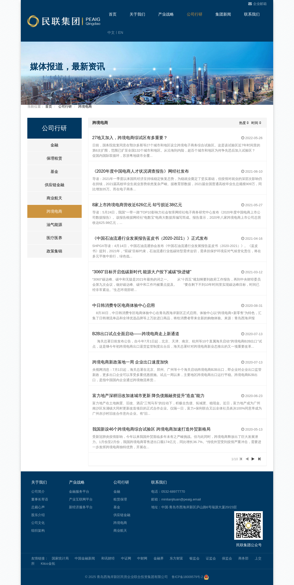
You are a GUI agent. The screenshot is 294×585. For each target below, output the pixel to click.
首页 (113, 14)
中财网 (142, 558)
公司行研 (194, 14)
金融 (54, 145)
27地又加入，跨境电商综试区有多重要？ (130, 137)
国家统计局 (60, 558)
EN (120, 32)
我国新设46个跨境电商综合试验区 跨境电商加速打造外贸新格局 (151, 429)
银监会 (194, 558)
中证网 (126, 558)
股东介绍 (38, 515)
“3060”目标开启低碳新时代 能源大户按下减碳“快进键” (141, 272)
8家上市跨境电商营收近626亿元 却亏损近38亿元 (137, 205)
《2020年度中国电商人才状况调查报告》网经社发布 (140, 171)
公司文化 (38, 523)
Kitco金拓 (48, 564)
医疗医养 (54, 238)
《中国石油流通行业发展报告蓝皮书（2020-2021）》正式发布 (150, 238)
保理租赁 (54, 158)
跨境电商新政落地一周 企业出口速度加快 (130, 362)
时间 (254, 123)
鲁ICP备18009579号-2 (187, 577)
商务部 (243, 558)
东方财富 (176, 558)
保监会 (227, 558)
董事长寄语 (39, 499)
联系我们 (252, 14)
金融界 (159, 558)
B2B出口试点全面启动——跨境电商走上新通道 (135, 334)
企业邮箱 (257, 4)
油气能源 (54, 224)
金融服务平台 (79, 491)
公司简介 (38, 491)
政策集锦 (54, 251)
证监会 (211, 558)
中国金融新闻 (85, 558)
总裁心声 (38, 507)
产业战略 (166, 14)
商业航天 (54, 198)
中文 (111, 32)
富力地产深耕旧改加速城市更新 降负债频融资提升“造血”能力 (148, 395)
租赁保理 (120, 499)
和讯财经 (108, 558)
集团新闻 (223, 14)
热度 (242, 123)
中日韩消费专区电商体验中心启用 (123, 305)
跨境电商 (85, 106)
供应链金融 (54, 185)
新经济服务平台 (81, 507)
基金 (54, 171)
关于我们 (137, 14)
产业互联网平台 (81, 499)
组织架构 (38, 530)
